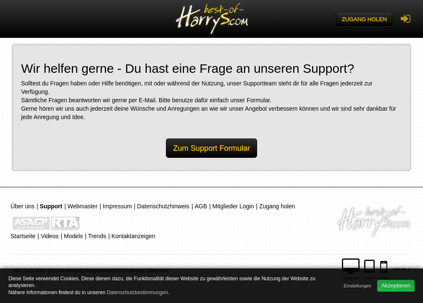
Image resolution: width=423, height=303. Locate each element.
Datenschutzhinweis (163, 206)
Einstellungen (357, 285)
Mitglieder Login (233, 206)
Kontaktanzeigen (133, 236)
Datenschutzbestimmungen (137, 292)
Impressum (117, 206)
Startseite (23, 236)
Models (73, 236)
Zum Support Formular (211, 148)
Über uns (22, 206)
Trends (97, 236)
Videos (50, 236)
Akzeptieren (395, 285)
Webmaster (82, 206)
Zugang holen (364, 19)
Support (51, 206)
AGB (200, 206)
